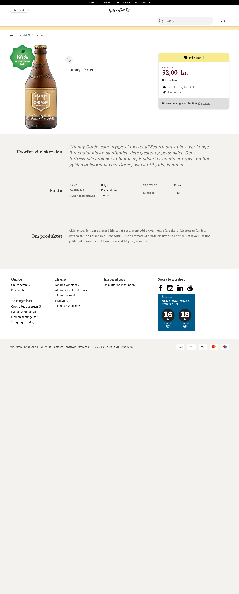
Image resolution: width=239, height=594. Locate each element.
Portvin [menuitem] (111, 21)
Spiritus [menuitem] (144, 21)
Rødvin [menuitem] (16, 21)
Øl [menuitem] (102, 21)
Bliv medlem (19, 529)
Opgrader (204, 113)
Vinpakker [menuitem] (65, 21)
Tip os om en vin (66, 534)
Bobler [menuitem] (50, 21)
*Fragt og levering (22, 561)
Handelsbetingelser (23, 551)
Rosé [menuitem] (40, 21)
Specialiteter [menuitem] (127, 21)
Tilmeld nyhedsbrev (68, 545)
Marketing (61, 539)
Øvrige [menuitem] (79, 21)
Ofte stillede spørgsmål (26, 545)
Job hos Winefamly (67, 524)
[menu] (80, 20)
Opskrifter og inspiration (119, 524)
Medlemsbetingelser (24, 556)
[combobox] (185, 21)
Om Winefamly (20, 524)
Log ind (19, 10)
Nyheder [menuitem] (92, 21)
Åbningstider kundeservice (72, 529)
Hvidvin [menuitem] (29, 21)
